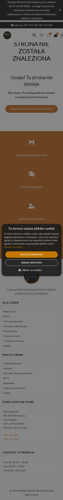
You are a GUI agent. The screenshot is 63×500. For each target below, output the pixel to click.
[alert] (31, 250)
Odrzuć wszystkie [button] (31, 262)
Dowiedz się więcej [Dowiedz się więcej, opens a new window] (13, 247)
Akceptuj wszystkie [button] (31, 254)
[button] (31, 270)
